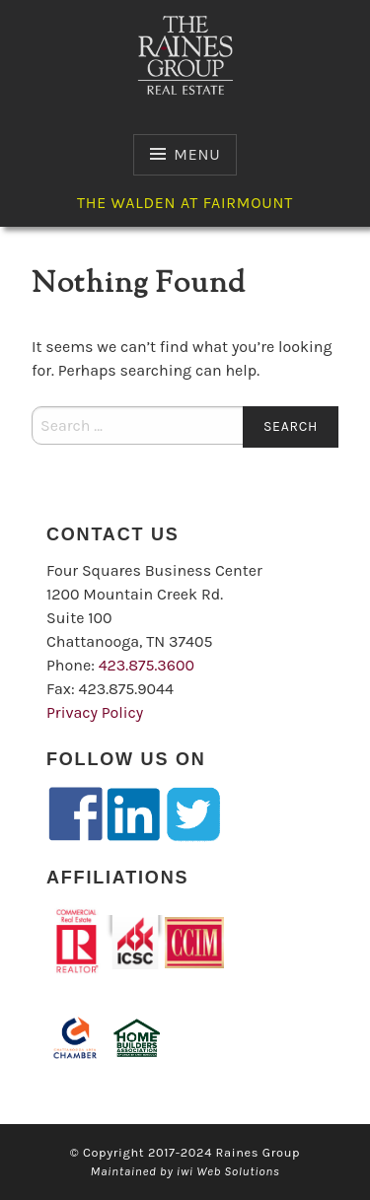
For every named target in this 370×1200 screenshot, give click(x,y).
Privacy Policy (94, 712)
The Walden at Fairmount (185, 202)
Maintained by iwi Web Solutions (185, 1171)
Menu (197, 154)
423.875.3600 (146, 665)
